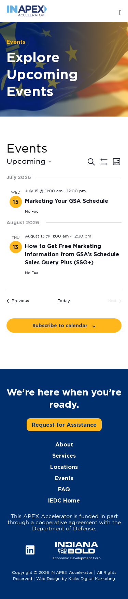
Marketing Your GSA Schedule (66, 201)
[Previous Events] (17, 301)
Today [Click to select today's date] (64, 301)
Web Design (48, 579)
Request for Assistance (64, 425)
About (64, 444)
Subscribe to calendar (59, 325)
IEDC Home (64, 500)
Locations (64, 467)
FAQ (64, 489)
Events (64, 478)
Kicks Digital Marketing (91, 579)
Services (64, 456)
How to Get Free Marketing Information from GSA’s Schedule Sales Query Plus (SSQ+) (72, 254)
